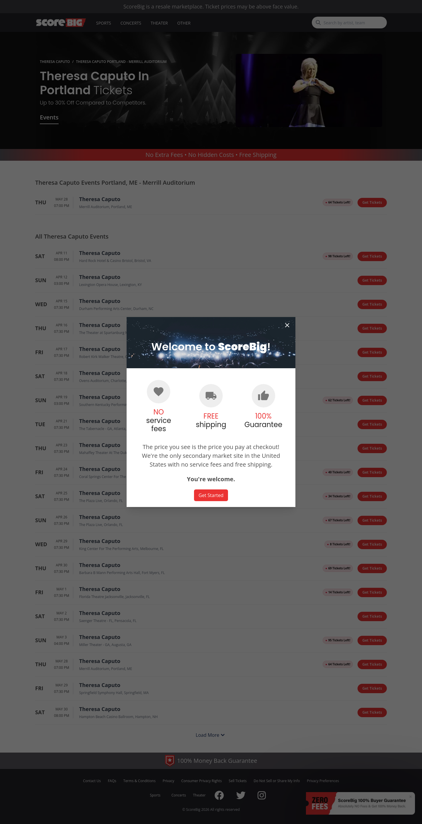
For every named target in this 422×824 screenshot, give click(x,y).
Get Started (211, 495)
